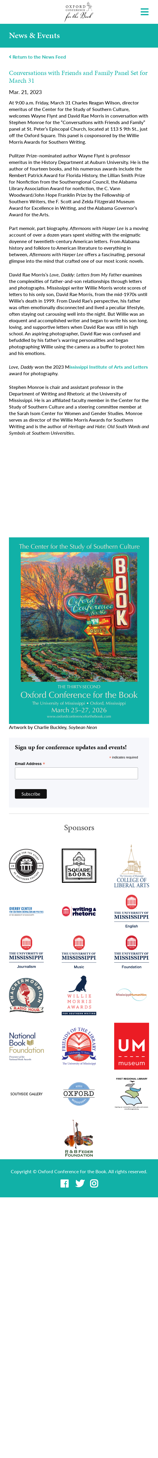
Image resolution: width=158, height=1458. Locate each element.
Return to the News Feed (37, 57)
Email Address (30, 763)
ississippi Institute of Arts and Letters (108, 366)
